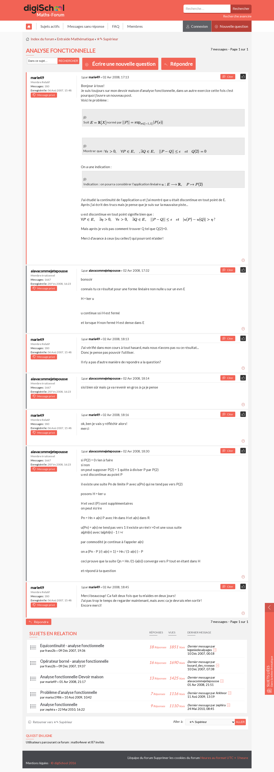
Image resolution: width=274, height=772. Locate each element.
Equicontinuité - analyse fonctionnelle (72, 645)
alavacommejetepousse (49, 271)
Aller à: (178, 721)
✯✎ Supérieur (107, 39)
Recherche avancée (237, 16)
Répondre (178, 64)
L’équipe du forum (140, 758)
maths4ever (79, 742)
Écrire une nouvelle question (123, 64)
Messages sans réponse (85, 26)
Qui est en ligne (39, 736)
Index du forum (42, 39)
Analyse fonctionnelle (58, 704)
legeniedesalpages (199, 650)
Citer (227, 76)
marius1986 (53, 697)
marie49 (37, 77)
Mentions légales (37, 763)
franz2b (50, 650)
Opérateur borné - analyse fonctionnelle (74, 661)
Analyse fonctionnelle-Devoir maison (71, 676)
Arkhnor (221, 693)
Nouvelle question (231, 26)
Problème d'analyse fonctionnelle (68, 692)
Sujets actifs (50, 26)
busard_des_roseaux (201, 665)
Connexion (197, 26)
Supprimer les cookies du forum (177, 758)
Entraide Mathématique (75, 39)
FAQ (115, 26)
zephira (50, 709)
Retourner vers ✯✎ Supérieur (50, 722)
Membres (135, 26)
